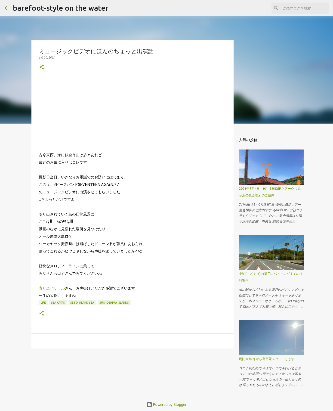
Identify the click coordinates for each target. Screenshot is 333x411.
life (43, 302)
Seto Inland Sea (82, 302)
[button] (41, 67)
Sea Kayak (58, 302)
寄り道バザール (52, 288)
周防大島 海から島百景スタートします (267, 359)
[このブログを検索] (305, 8)
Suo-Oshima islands (114, 302)
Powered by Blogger (166, 404)
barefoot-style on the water (60, 8)
